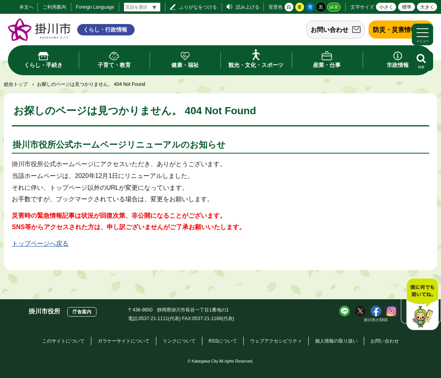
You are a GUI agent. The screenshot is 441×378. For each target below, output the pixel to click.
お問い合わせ (329, 29)
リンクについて (179, 341)
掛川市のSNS (376, 320)
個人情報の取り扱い (336, 341)
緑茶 (334, 7)
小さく (386, 7)
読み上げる (247, 7)
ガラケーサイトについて (124, 341)
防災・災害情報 (395, 29)
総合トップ (16, 84)
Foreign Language (95, 7)
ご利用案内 (54, 7)
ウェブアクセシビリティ (276, 341)
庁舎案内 (81, 312)
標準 (406, 7)
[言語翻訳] (142, 7)
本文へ (26, 7)
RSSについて (223, 341)
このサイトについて (63, 341)
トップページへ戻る (40, 243)
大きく (427, 7)
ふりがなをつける (198, 7)
